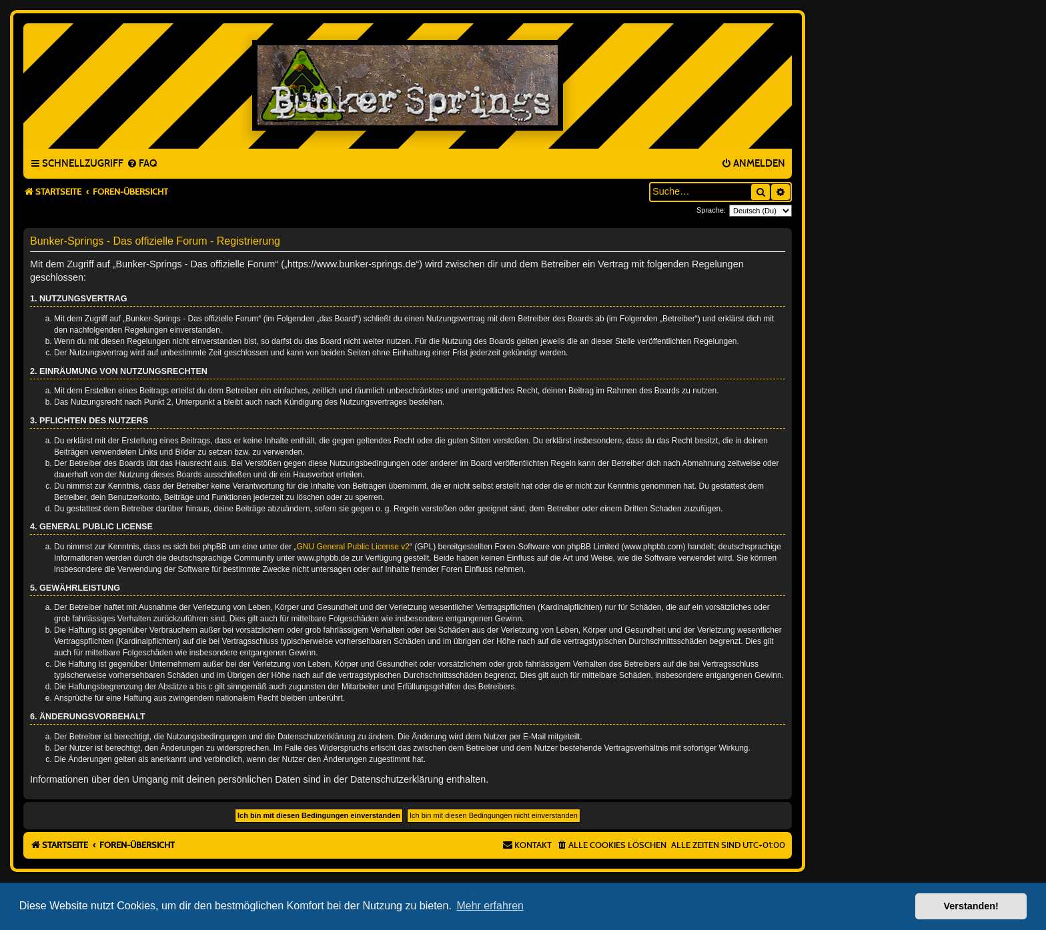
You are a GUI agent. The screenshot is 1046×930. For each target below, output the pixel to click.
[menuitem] (142, 164)
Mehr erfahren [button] (490, 905)
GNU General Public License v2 (353, 546)
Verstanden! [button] (971, 906)
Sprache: (711, 210)
